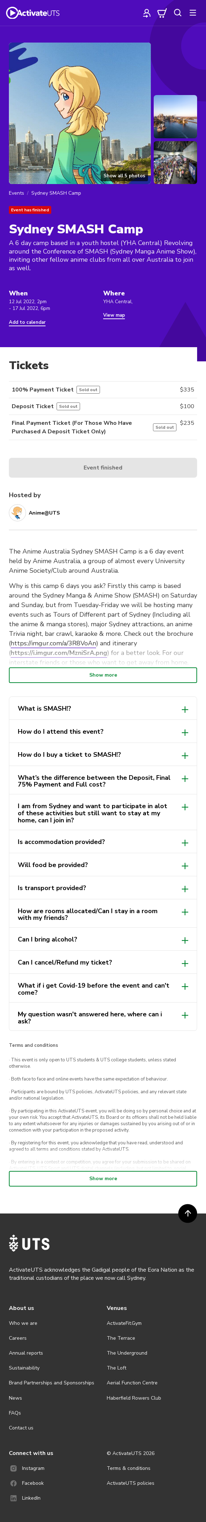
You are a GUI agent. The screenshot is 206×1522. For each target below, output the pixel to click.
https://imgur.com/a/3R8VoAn (53, 643)
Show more (103, 675)
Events (16, 193)
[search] (177, 13)
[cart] (162, 13)
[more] (193, 13)
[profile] (147, 13)
